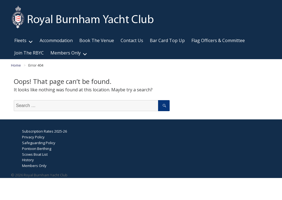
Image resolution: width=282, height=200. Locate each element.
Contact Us (132, 40)
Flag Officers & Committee (218, 40)
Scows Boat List (35, 154)
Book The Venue (96, 40)
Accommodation (56, 40)
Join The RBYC (29, 53)
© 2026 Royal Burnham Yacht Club (39, 174)
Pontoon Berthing (36, 148)
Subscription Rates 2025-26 (44, 131)
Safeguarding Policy (38, 142)
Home (16, 65)
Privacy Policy (33, 137)
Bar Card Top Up (167, 40)
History (28, 159)
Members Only (65, 53)
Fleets (20, 40)
